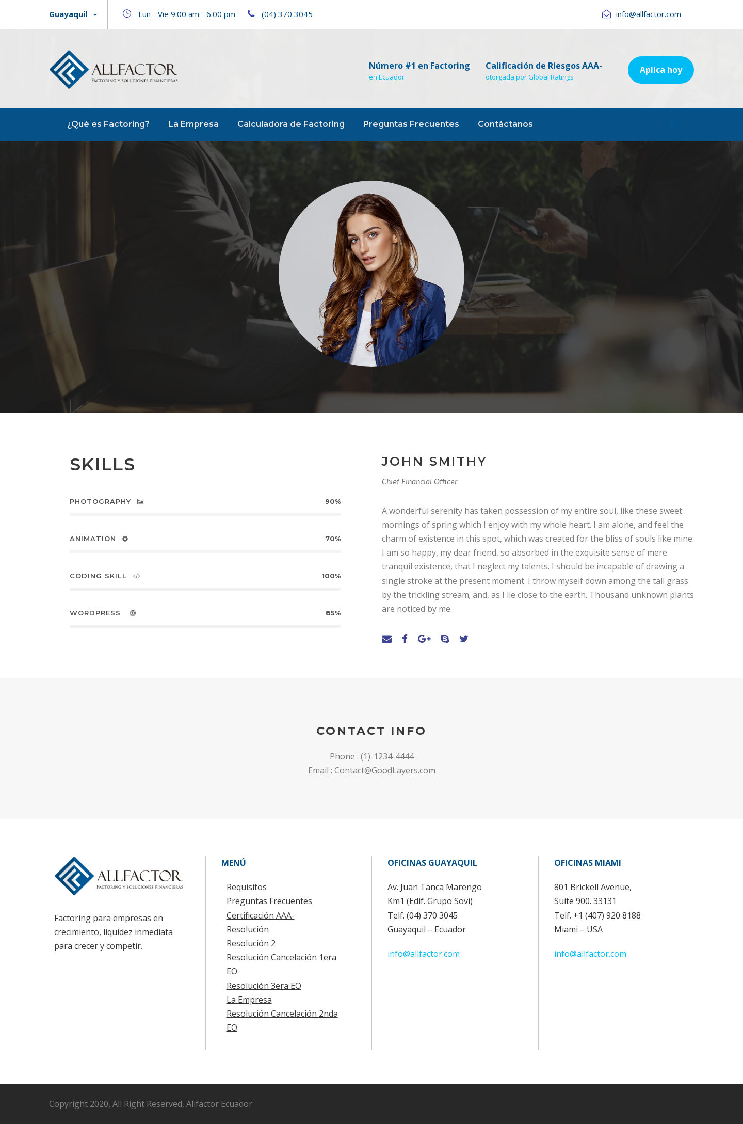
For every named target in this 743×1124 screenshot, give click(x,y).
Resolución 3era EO (264, 985)
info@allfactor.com (423, 953)
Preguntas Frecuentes (411, 124)
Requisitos (247, 887)
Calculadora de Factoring (291, 124)
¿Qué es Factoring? (108, 124)
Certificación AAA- (261, 915)
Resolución (248, 929)
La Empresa (193, 124)
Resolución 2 (251, 943)
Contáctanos (505, 124)
